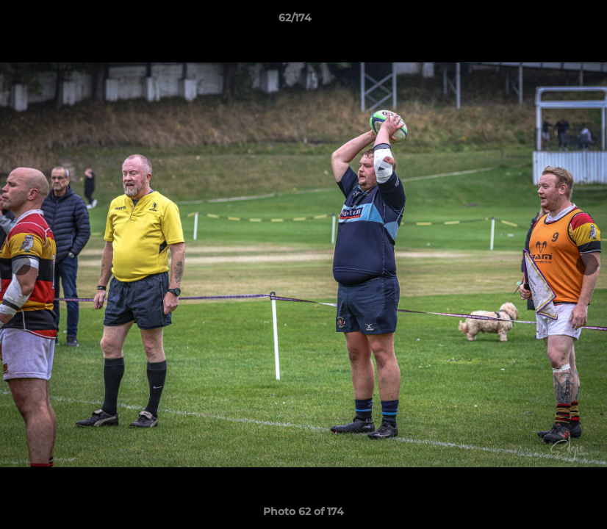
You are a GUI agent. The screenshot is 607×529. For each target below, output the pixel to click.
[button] (545, 21)
